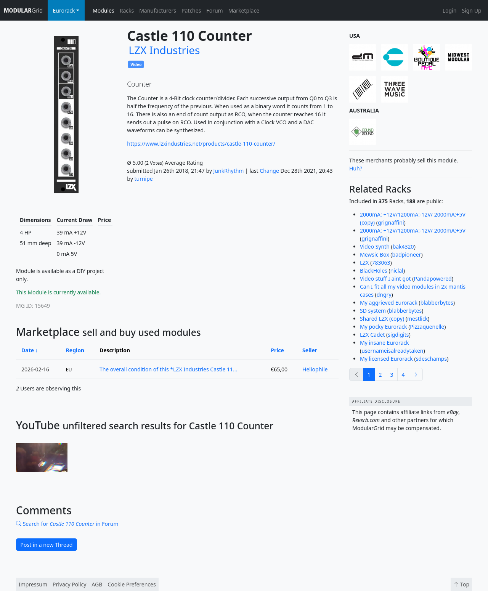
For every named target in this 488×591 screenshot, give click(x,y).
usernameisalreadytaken (392, 350)
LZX (364, 262)
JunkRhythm (229, 170)
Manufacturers (157, 10)
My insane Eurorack (384, 342)
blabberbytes (437, 302)
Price (277, 350)
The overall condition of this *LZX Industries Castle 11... (168, 369)
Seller (309, 350)
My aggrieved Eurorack (388, 302)
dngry (384, 294)
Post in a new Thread (47, 544)
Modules (103, 10)
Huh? (355, 168)
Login (450, 10)
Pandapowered (433, 278)
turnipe (143, 178)
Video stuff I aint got (385, 278)
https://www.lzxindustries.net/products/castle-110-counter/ (201, 143)
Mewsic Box (374, 254)
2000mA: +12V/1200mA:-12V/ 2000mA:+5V (413, 230)
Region (75, 350)
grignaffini (391, 222)
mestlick (417, 318)
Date (27, 350)
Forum (214, 10)
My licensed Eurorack (386, 358)
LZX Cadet (372, 334)
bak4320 (403, 246)
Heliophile (314, 369)
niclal (396, 270)
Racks (127, 10)
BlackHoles (373, 270)
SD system (373, 310)
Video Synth (375, 246)
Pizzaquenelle (427, 326)
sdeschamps (431, 358)
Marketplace (243, 10)
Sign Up (471, 10)
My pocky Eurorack (383, 326)
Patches (191, 10)
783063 (381, 262)
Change (269, 170)
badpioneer (406, 254)
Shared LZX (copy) (382, 318)
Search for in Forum (67, 523)
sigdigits (398, 334)
